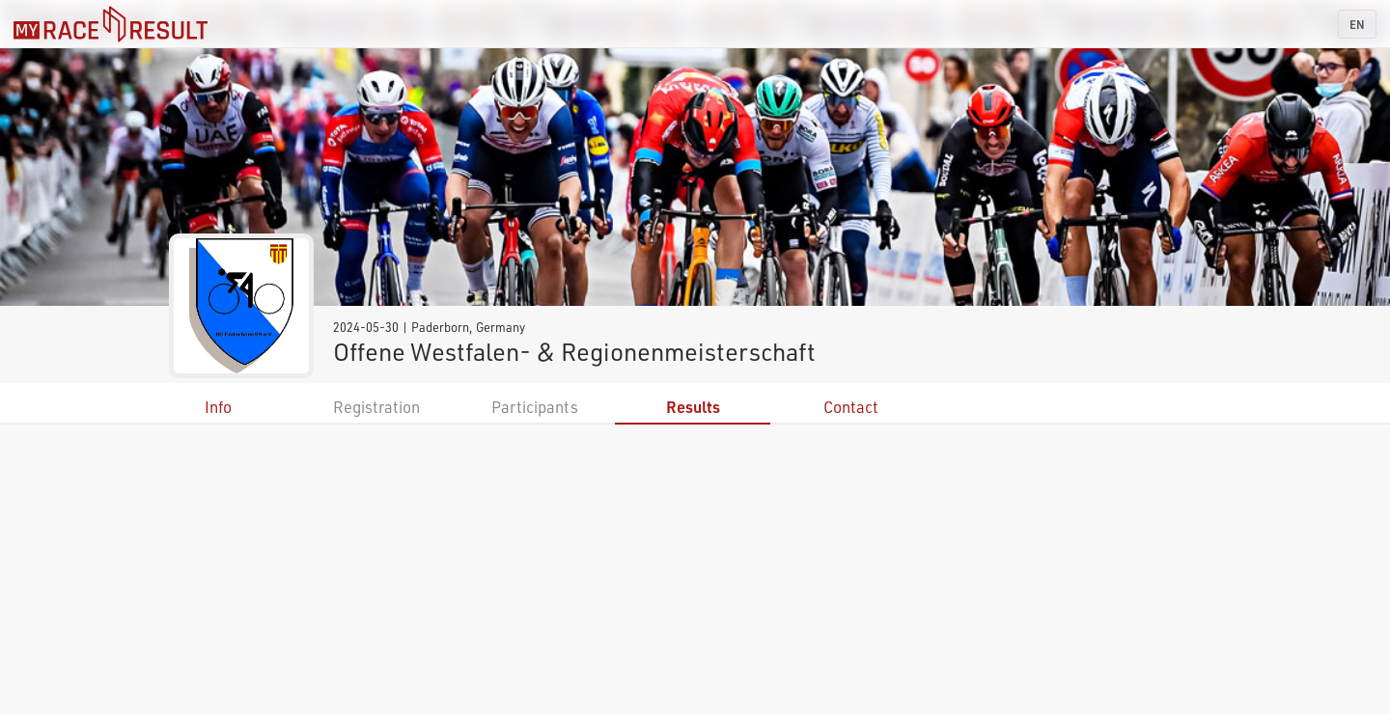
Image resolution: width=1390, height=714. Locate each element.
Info (218, 407)
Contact (850, 407)
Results (693, 407)
